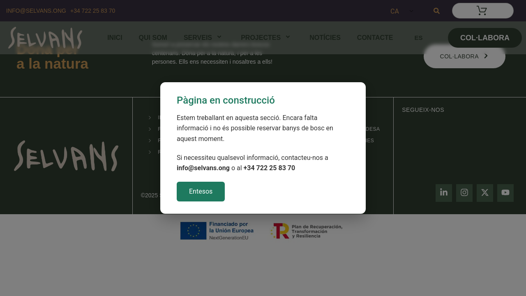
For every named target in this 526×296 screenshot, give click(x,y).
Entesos (200, 191)
